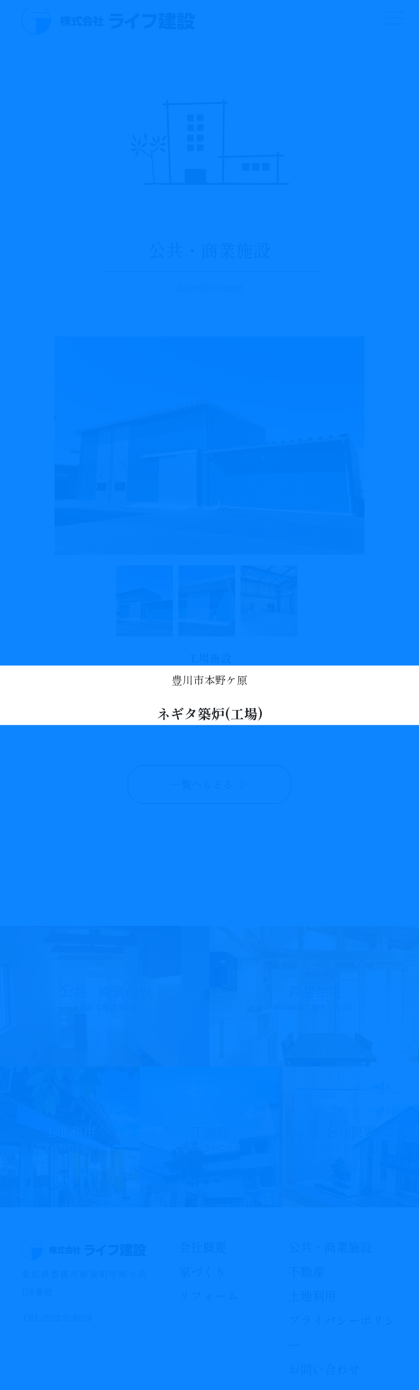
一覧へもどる (210, 784)
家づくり (202, 1271)
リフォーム (208, 1295)
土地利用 (69, 1137)
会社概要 (349, 1137)
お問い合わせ (324, 1368)
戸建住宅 (314, 996)
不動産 (209, 1137)
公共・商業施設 (105, 996)
